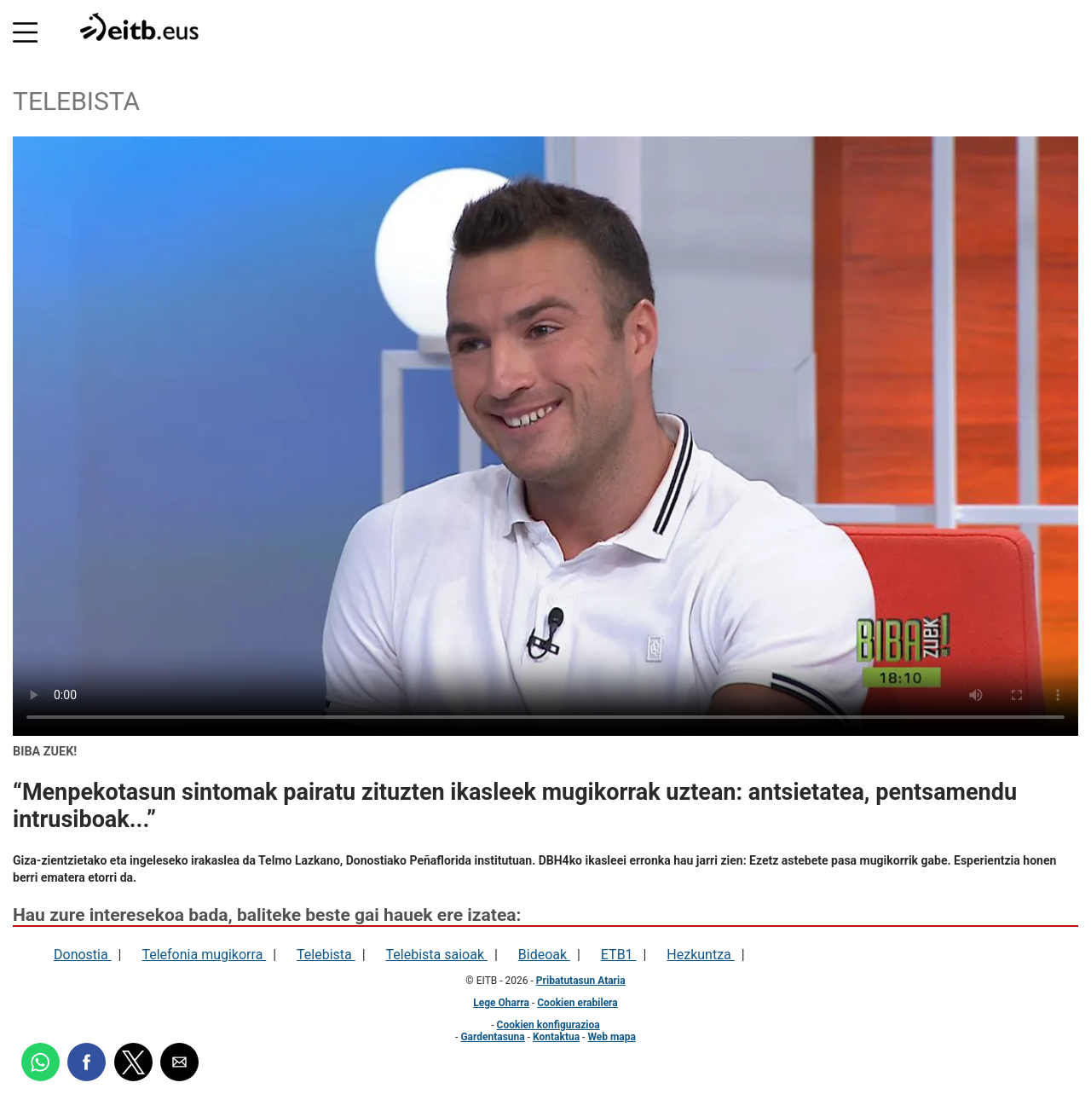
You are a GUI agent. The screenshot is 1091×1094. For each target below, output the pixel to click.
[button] (25, 29)
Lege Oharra (501, 1003)
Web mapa (611, 1037)
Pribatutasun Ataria (581, 981)
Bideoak (544, 954)
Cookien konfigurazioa (548, 1025)
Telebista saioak (437, 954)
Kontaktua (556, 1037)
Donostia (83, 954)
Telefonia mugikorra (203, 954)
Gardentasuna (492, 1037)
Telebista (326, 954)
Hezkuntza (700, 954)
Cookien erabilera (577, 1003)
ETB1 (619, 954)
